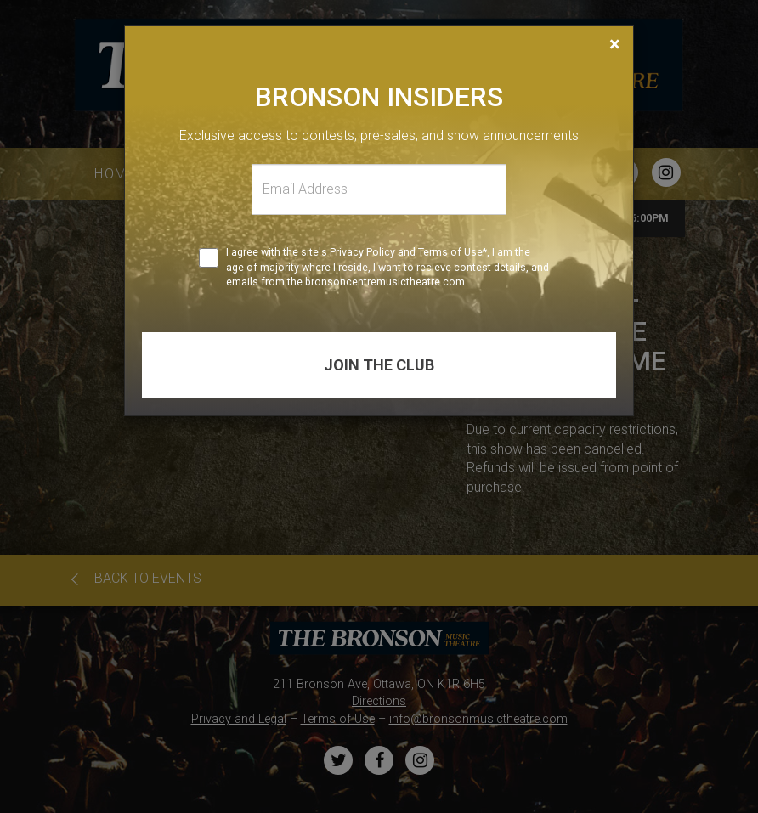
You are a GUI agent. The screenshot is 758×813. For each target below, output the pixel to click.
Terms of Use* (452, 252)
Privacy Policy (362, 252)
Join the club (379, 365)
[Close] (614, 44)
